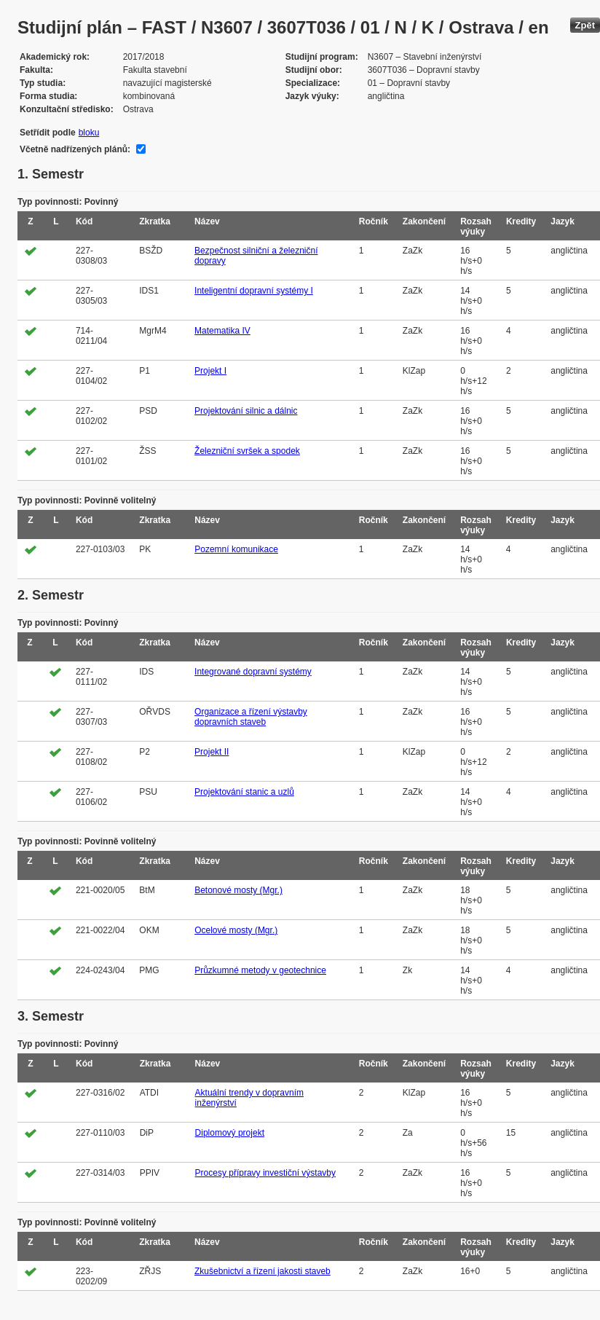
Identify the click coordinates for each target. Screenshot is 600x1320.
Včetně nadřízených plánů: (75, 149)
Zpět (585, 25)
